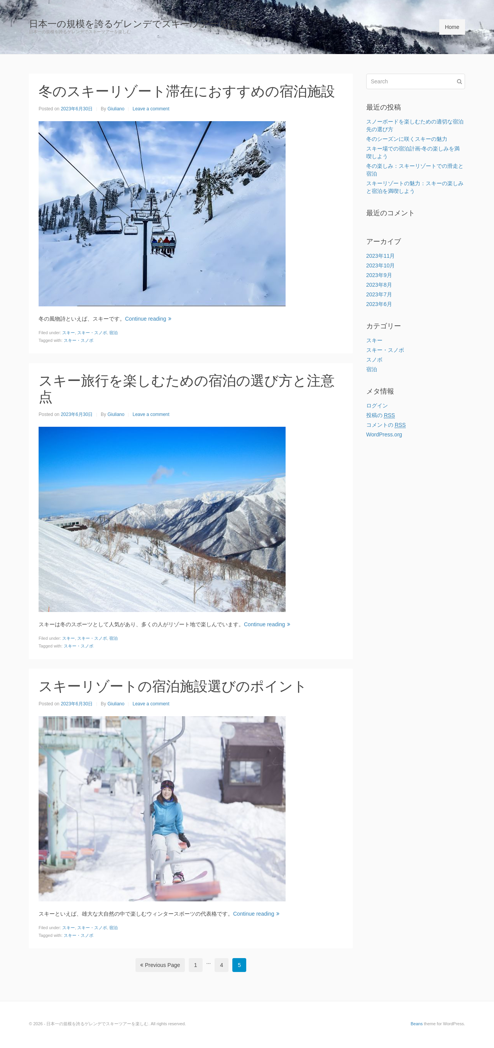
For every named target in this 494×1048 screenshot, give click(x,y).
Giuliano (115, 109)
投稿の (380, 415)
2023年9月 (379, 275)
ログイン (377, 405)
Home (452, 27)
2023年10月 (380, 265)
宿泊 (113, 332)
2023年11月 (380, 256)
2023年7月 (379, 294)
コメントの (386, 425)
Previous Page (160, 965)
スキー (68, 332)
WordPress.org (384, 434)
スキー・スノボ (92, 332)
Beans (417, 1023)
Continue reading (148, 319)
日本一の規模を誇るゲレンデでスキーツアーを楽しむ (143, 24)
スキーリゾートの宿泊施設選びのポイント (173, 686)
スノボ (374, 360)
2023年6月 (379, 304)
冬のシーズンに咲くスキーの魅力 (406, 139)
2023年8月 (379, 285)
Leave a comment (150, 109)
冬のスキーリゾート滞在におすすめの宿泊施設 (187, 91)
